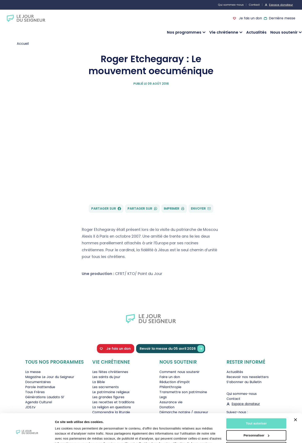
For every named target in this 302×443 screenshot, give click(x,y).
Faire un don (169, 377)
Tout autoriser (256, 403)
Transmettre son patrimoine (183, 392)
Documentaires (38, 382)
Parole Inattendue (40, 387)
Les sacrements (105, 387)
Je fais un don (250, 18)
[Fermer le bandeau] (295, 399)
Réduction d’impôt (174, 382)
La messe (33, 371)
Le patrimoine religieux (111, 392)
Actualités (256, 32)
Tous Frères (35, 392)
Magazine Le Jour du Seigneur (49, 377)
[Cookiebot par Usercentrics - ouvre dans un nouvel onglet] (27, 435)
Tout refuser (256, 427)
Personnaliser (256, 415)
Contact (254, 5)
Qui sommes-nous (231, 5)
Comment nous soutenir (179, 371)
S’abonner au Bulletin (244, 382)
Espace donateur (281, 5)
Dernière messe (282, 18)
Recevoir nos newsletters (247, 377)
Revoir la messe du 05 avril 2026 (172, 348)
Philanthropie (170, 387)
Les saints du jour (106, 377)
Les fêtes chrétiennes (110, 371)
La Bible (98, 382)
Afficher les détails (69, 434)
